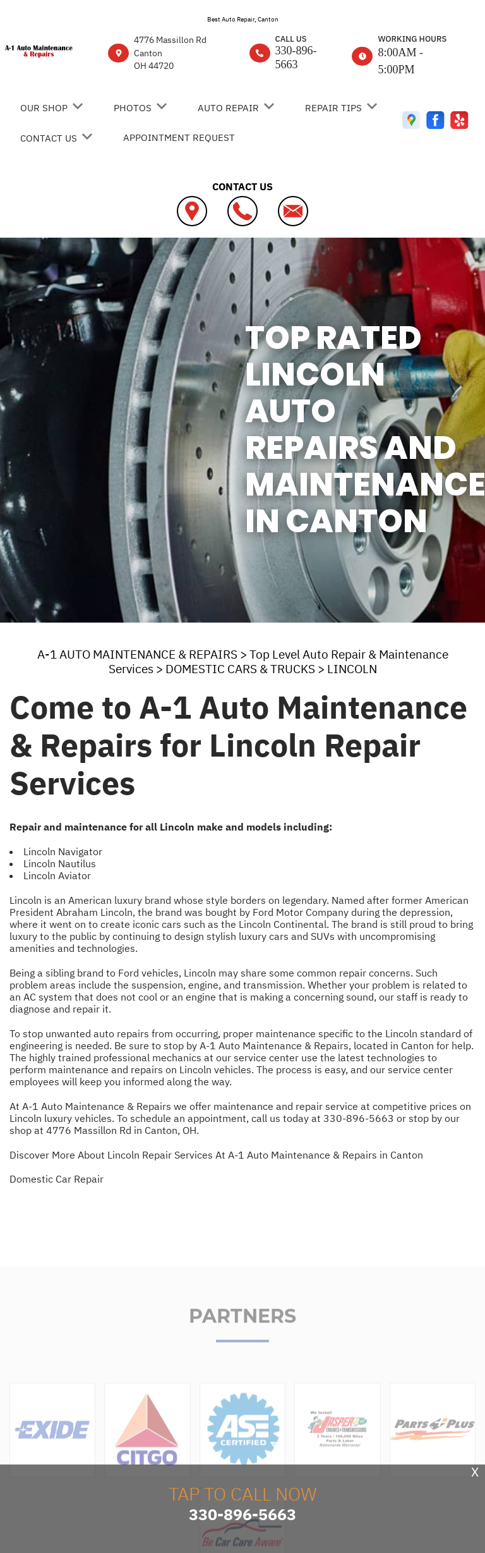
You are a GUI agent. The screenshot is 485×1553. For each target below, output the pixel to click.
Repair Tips (333, 108)
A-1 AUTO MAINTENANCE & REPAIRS (137, 654)
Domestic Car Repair (56, 1178)
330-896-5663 (296, 57)
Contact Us (48, 138)
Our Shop (44, 108)
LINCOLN (352, 668)
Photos (133, 108)
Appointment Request (179, 137)
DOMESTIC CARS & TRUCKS (240, 668)
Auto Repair (228, 108)
